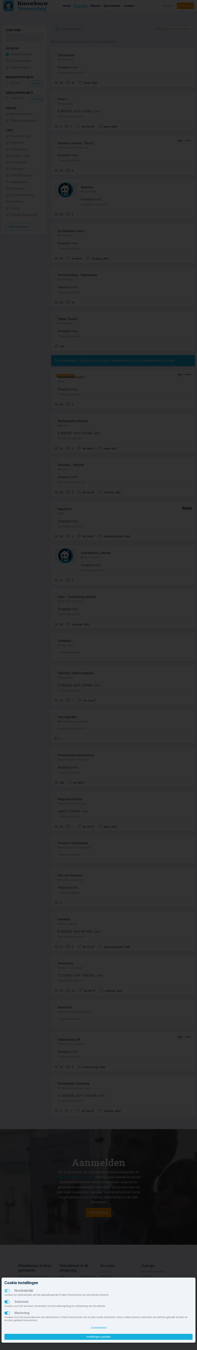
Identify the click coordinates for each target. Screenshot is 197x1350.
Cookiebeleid (98, 1327)
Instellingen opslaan (99, 1336)
